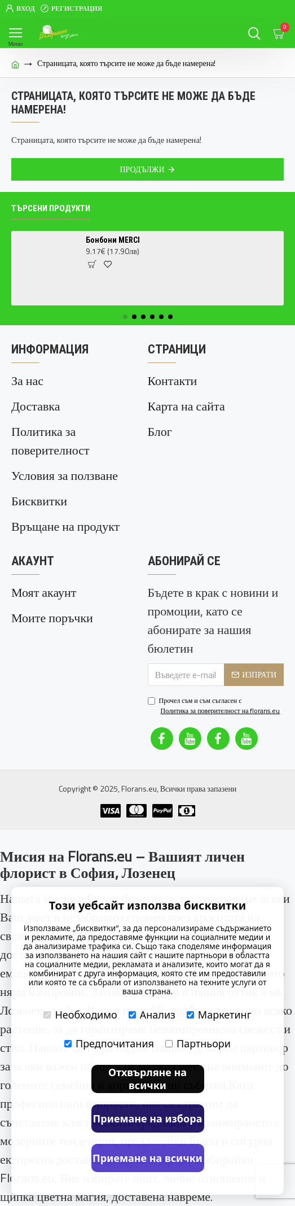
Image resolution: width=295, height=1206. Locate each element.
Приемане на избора (147, 1118)
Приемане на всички (147, 1158)
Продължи (142, 169)
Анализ (152, 1014)
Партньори (198, 1043)
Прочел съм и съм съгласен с (215, 706)
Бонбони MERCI (113, 239)
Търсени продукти (50, 208)
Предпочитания (109, 1043)
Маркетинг (219, 1014)
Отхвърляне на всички (147, 1078)
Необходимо (80, 1014)
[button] (125, 316)
